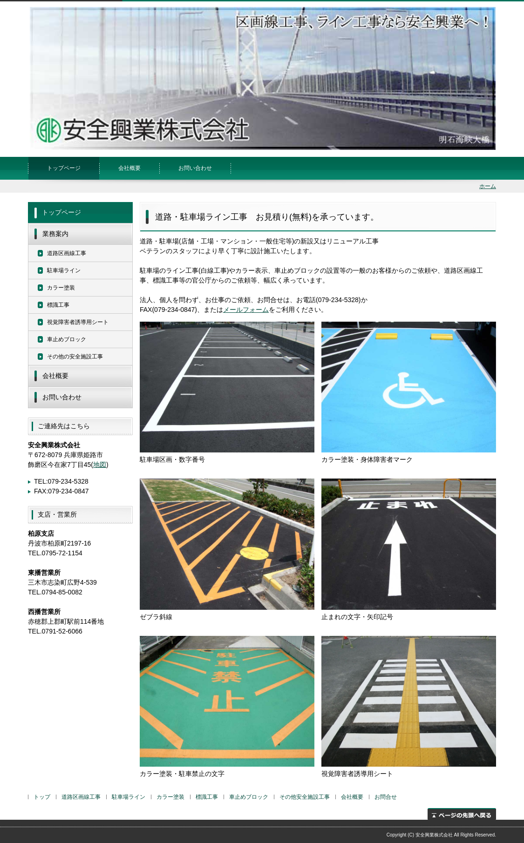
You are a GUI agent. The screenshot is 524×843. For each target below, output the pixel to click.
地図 (99, 464)
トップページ (64, 168)
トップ (42, 797)
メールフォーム (246, 309)
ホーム (487, 186)
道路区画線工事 (66, 253)
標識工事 (58, 305)
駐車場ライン (64, 270)
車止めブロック (66, 339)
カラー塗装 (61, 287)
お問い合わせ (195, 168)
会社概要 (129, 168)
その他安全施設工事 (304, 797)
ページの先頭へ (462, 814)
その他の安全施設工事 (75, 356)
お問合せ (385, 797)
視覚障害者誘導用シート (78, 322)
